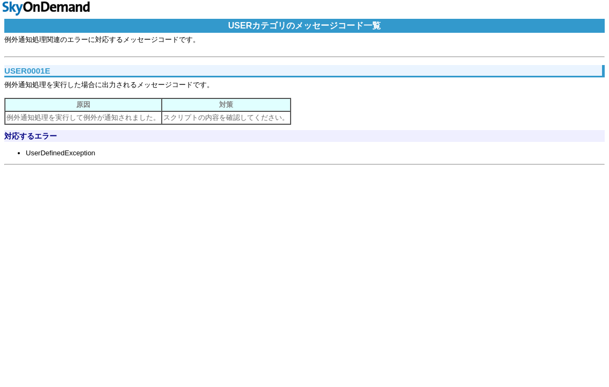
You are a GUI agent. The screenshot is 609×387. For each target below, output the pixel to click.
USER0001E (27, 70)
